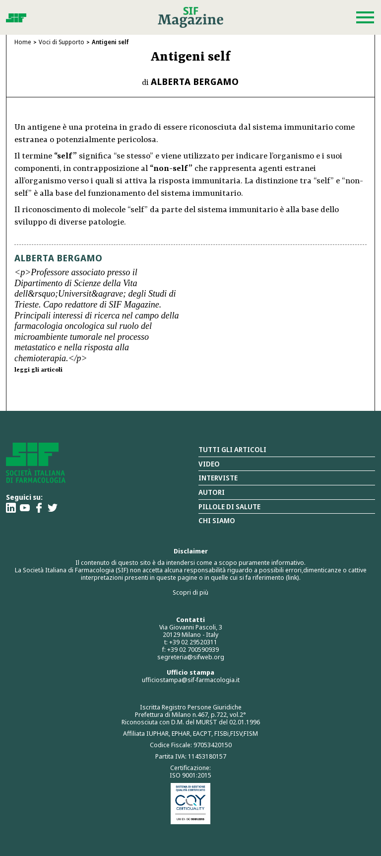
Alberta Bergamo (195, 81)
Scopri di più (190, 592)
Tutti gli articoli (232, 449)
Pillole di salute (229, 506)
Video (209, 463)
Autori (211, 492)
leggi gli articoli (38, 370)
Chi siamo (216, 520)
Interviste (218, 477)
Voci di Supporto (61, 42)
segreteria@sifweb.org (190, 656)
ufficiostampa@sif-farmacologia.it (191, 679)
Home (22, 42)
